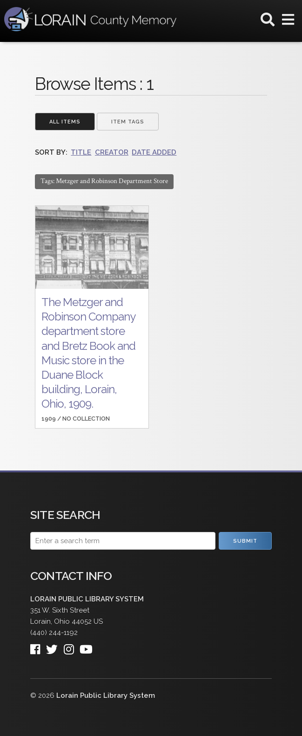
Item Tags (127, 122)
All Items (65, 122)
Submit (245, 541)
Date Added (154, 152)
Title (81, 152)
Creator (111, 152)
